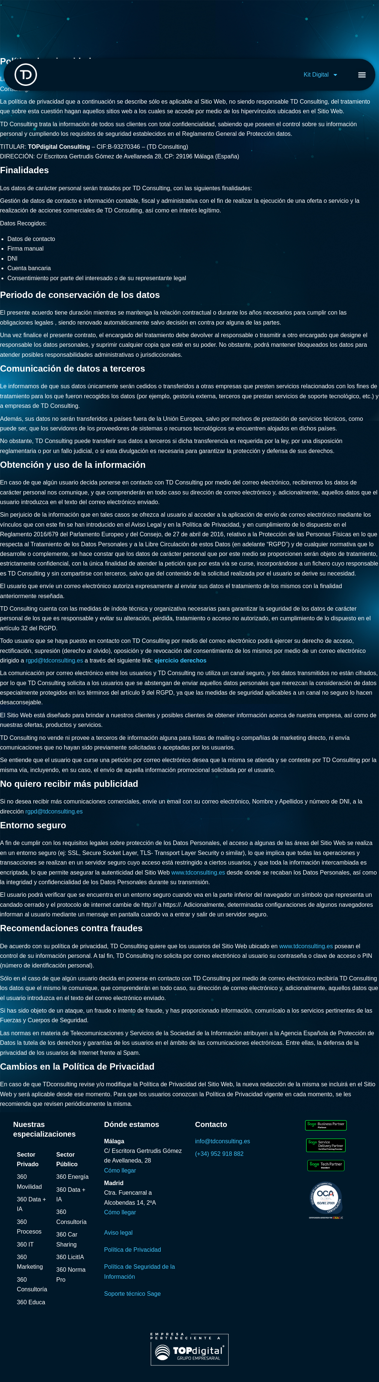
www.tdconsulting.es (198, 872)
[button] (362, 74)
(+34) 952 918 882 (219, 1154)
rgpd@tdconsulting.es (54, 660)
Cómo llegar (120, 1170)
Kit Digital (320, 74)
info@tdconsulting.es (222, 1141)
